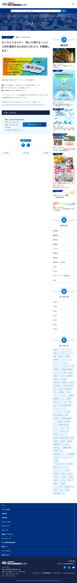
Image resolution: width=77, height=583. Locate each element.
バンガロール (65, 363)
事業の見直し (57, 447)
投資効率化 (67, 421)
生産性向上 (56, 418)
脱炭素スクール (57, 467)
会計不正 (63, 480)
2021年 (55, 324)
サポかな (55, 271)
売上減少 (67, 444)
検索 (63, 11)
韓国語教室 (56, 398)
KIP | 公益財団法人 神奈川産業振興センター (15, 4)
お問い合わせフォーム (34, 124)
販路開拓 (55, 235)
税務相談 (56, 359)
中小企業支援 (69, 376)
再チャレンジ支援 (58, 389)
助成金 (67, 490)
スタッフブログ (12, 16)
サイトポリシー (57, 573)
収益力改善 (63, 379)
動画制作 (56, 483)
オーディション (57, 372)
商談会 (70, 372)
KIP (63, 493)
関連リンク (5, 546)
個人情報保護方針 (47, 573)
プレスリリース (6, 538)
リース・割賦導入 (58, 421)
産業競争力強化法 (58, 444)
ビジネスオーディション (59, 408)
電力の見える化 (57, 402)
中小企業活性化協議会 (68, 385)
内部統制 (56, 480)
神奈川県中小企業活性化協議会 (61, 438)
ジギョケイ (56, 428)
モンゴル (66, 467)
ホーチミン (56, 363)
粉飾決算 (56, 473)
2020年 (55, 329)
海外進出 (55, 240)
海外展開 (63, 483)
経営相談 (55, 231)
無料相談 (70, 441)
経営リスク (70, 480)
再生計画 (56, 441)
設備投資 (55, 244)
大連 (65, 402)
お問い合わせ (6, 555)
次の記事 (46, 153)
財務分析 (70, 473)
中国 (70, 402)
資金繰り (61, 356)
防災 (68, 428)
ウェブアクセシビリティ (69, 573)
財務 (55, 356)
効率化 (55, 490)
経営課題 (63, 441)
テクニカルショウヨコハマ (60, 395)
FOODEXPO (65, 366)
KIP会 (54, 280)
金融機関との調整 (67, 447)
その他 (54, 267)
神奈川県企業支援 (58, 415)
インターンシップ (58, 470)
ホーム (4, 505)
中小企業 (67, 470)
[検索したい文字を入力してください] (36, 11)
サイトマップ (37, 573)
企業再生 (55, 258)
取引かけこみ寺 (64, 431)
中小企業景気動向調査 (8, 542)
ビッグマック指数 (58, 486)
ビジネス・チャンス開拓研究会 (61, 276)
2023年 (55, 315)
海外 (63, 398)
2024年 (55, 311)
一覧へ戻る (25, 153)
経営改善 (65, 382)
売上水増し (56, 477)
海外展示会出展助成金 (67, 369)
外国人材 (56, 353)
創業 (65, 372)
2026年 (55, 302)
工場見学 (56, 376)
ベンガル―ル (57, 366)
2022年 (55, 320)
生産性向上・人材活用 (59, 262)
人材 (62, 376)
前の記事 (5, 153)
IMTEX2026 (56, 457)
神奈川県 (72, 382)
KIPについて (5, 526)
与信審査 (63, 473)
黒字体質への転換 (58, 451)
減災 (63, 428)
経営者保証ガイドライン (59, 454)
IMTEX (72, 366)
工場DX (66, 415)
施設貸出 (4, 513)
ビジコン (56, 431)
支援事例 (4, 518)
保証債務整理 (71, 454)
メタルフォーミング (66, 457)
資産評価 (71, 477)
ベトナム (63, 359)
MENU (73, 4)
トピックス (5, 530)
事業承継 (55, 253)
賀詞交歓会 (61, 392)
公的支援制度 (57, 385)
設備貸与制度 (57, 493)
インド (69, 359)
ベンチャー (56, 249)
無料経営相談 (68, 389)
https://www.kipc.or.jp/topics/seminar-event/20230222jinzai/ (23, 104)
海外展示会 (56, 369)
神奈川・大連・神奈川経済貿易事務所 (63, 405)
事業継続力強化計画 (63, 424)
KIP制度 (68, 411)
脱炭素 (55, 349)
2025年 (55, 306)
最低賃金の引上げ (69, 486)
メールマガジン (6, 551)
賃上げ (61, 490)
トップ (3, 16)
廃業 (72, 438)
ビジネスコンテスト (58, 411)
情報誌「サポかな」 (8, 534)
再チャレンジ (64, 434)
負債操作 (64, 477)
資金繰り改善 (57, 382)
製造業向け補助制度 (66, 418)
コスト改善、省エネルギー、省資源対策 (63, 464)
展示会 (68, 392)
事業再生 (56, 379)
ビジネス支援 (6, 509)
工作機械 (56, 460)
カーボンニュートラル (65, 349)
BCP (55, 424)
